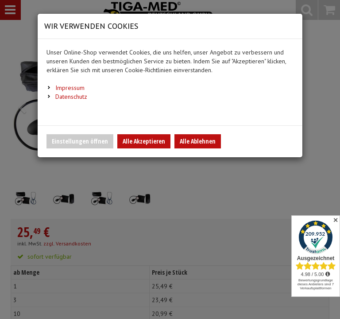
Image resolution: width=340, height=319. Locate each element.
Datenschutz (71, 97)
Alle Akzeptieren (144, 141)
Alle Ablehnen (198, 141)
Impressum (70, 88)
